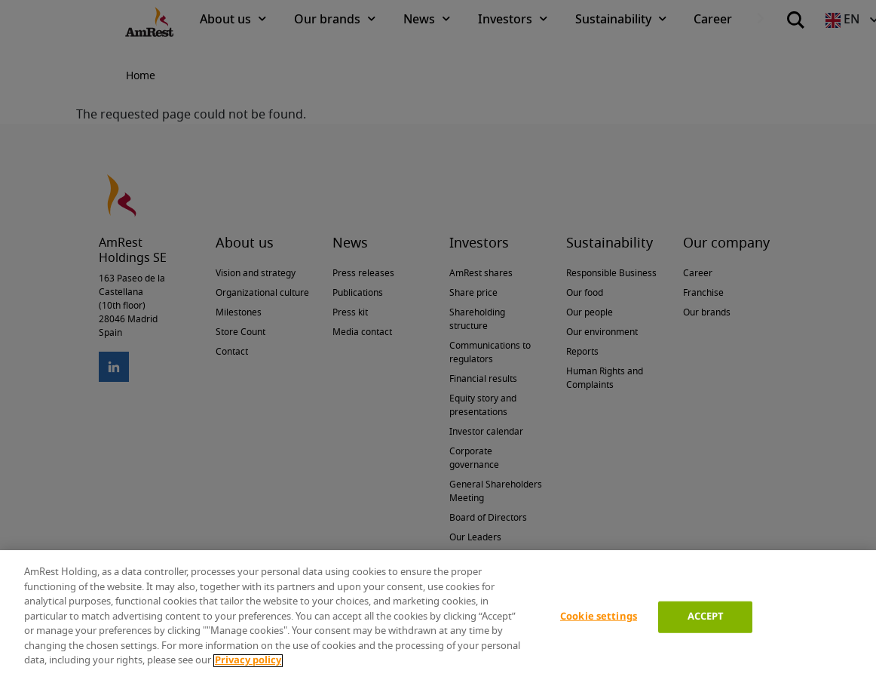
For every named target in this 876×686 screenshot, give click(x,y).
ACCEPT (706, 617)
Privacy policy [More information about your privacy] (248, 661)
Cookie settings (598, 617)
